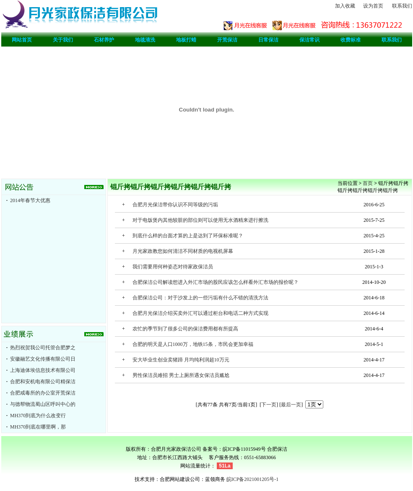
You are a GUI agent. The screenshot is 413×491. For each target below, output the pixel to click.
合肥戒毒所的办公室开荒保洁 (42, 393)
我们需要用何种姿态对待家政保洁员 (172, 267)
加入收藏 (345, 6)
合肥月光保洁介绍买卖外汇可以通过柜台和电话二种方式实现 (200, 313)
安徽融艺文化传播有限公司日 (42, 359)
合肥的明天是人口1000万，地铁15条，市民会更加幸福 (192, 344)
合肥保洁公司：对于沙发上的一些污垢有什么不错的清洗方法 (200, 298)
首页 (368, 183)
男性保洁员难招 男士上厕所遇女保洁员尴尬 (180, 375)
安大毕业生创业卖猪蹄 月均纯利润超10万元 (180, 360)
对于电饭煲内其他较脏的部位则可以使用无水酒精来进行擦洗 (200, 220)
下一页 (268, 405)
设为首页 (373, 6)
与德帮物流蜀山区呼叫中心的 (42, 404)
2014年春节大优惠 (30, 200)
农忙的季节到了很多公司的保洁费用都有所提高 (185, 329)
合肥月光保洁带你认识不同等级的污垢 (175, 205)
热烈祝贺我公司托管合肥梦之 (42, 348)
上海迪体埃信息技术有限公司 (42, 370)
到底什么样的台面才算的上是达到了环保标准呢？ (187, 236)
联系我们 (402, 6)
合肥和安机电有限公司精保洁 (42, 381)
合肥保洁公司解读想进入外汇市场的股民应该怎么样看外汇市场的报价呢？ (215, 282)
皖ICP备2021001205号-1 (252, 479)
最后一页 (291, 405)
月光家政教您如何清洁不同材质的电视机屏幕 (182, 251)
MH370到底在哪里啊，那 (38, 427)
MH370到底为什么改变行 (38, 415)
